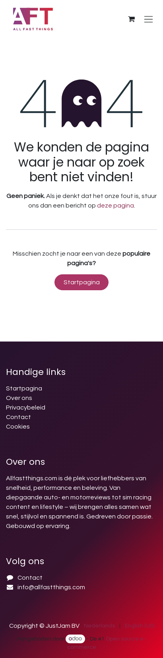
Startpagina (82, 282)
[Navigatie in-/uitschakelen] (148, 19)
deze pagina (115, 205)
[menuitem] (99, 626)
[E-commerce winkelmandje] (131, 19)
